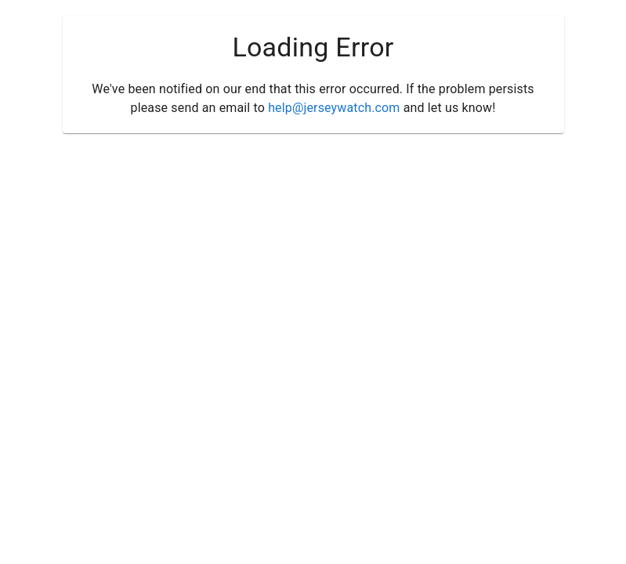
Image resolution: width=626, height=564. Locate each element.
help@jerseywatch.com (334, 107)
